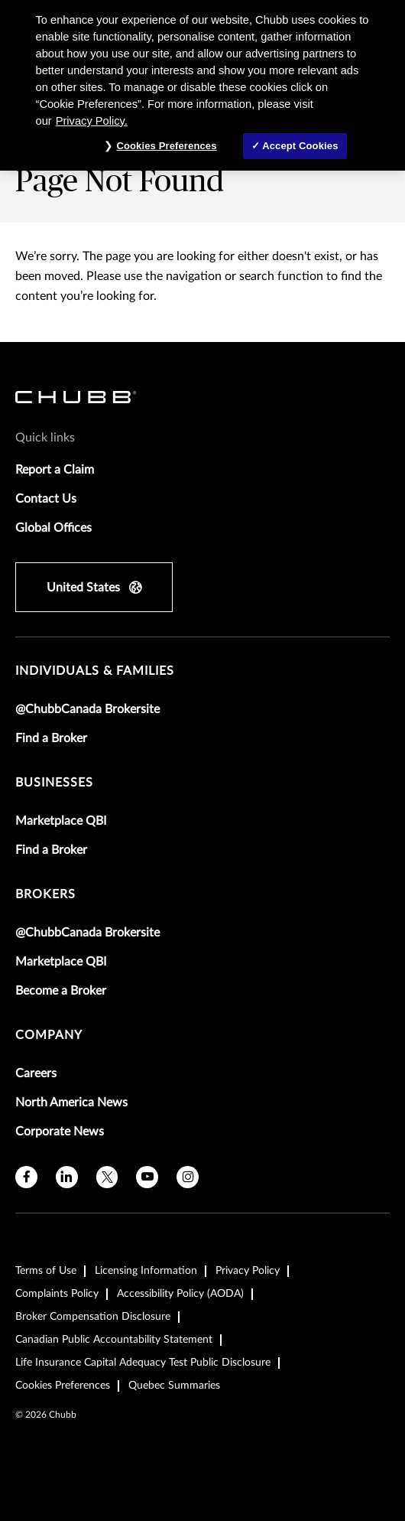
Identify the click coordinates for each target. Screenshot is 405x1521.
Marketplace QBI (60, 821)
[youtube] (147, 1177)
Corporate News (59, 1131)
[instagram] (188, 1177)
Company (49, 1035)
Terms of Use (45, 1270)
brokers (45, 894)
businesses (54, 783)
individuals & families (94, 671)
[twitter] (107, 1177)
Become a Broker (60, 991)
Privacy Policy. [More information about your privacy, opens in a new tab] (92, 121)
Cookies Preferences (62, 1385)
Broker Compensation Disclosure (92, 1316)
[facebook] (26, 1177)
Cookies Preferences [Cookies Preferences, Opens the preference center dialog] (166, 145)
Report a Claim (54, 470)
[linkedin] (67, 1177)
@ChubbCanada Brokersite (87, 709)
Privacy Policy (247, 1270)
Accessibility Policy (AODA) (180, 1293)
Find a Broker (51, 738)
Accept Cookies (300, 145)
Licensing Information (146, 1270)
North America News (71, 1102)
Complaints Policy (57, 1293)
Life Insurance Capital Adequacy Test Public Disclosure (143, 1362)
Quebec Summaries (174, 1385)
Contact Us (45, 499)
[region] (202, 85)
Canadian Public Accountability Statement (113, 1339)
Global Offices (53, 528)
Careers (36, 1073)
